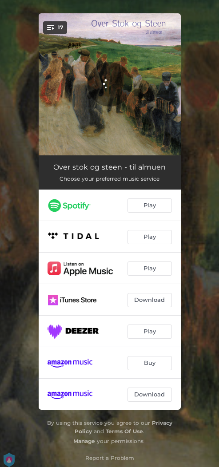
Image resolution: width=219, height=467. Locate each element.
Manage (84, 441)
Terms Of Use (124, 431)
